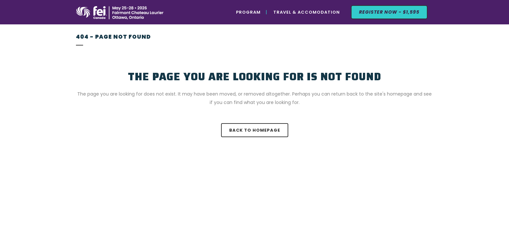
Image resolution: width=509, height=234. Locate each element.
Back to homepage (254, 130)
